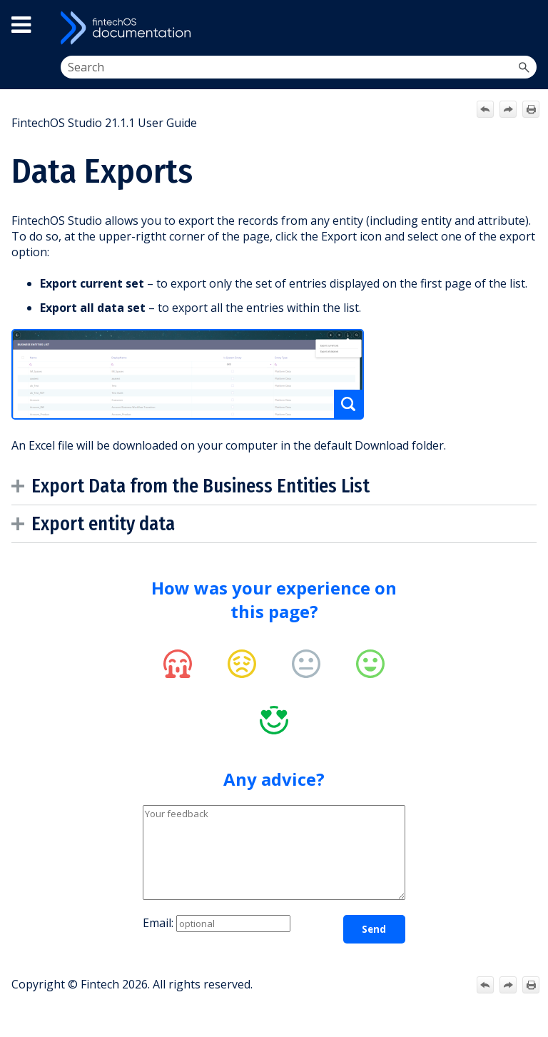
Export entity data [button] (97, 523)
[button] (524, 67)
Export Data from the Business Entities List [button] (194, 486)
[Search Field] (299, 67)
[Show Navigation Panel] (524, 28)
